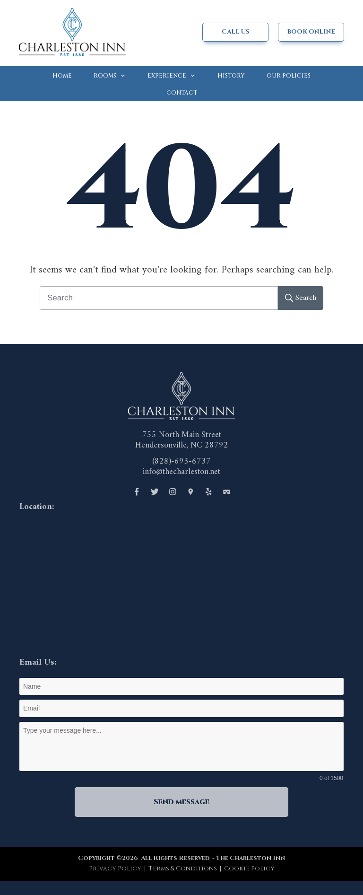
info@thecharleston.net (181, 472)
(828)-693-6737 (181, 461)
